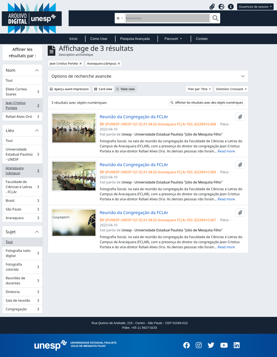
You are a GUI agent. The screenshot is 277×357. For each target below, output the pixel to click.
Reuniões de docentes (22, 280)
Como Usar (98, 39)
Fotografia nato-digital (22, 253)
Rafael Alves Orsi (22, 117)
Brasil (22, 201)
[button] (212, 6)
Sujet (11, 232)
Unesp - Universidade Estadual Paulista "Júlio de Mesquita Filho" (172, 134)
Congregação (22, 310)
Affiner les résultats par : (22, 52)
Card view (103, 89)
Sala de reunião (22, 301)
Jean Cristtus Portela (22, 105)
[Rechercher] (168, 18)
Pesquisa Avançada (135, 39)
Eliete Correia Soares (22, 91)
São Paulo (22, 210)
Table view (125, 89)
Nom (10, 70)
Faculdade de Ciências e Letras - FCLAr (22, 186)
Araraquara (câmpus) (22, 170)
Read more (226, 151)
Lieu (10, 130)
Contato (202, 39)
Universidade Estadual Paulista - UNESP (22, 154)
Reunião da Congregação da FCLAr (134, 116)
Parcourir (171, 39)
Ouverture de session (254, 7)
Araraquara (22, 218)
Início (73, 39)
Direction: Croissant (230, 89)
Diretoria (22, 292)
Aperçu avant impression (69, 89)
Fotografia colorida (22, 267)
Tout (9, 80)
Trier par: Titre (198, 89)
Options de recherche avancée (81, 76)
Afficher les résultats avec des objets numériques (207, 102)
